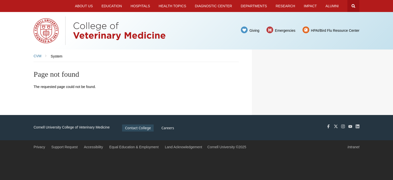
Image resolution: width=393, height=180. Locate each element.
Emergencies (285, 30)
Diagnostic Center (213, 6)
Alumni (332, 6)
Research (285, 6)
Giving (254, 30)
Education (112, 6)
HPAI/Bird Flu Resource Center (335, 30)
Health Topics (172, 6)
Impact (310, 6)
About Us (84, 6)
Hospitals (140, 6)
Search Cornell (353, 6)
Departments (254, 6)
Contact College (138, 128)
